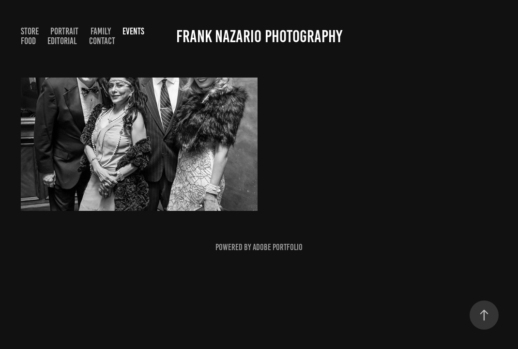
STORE (30, 31)
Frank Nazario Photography (259, 36)
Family (101, 31)
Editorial (62, 41)
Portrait (64, 31)
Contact (102, 41)
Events (133, 31)
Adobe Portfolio (278, 247)
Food (28, 41)
